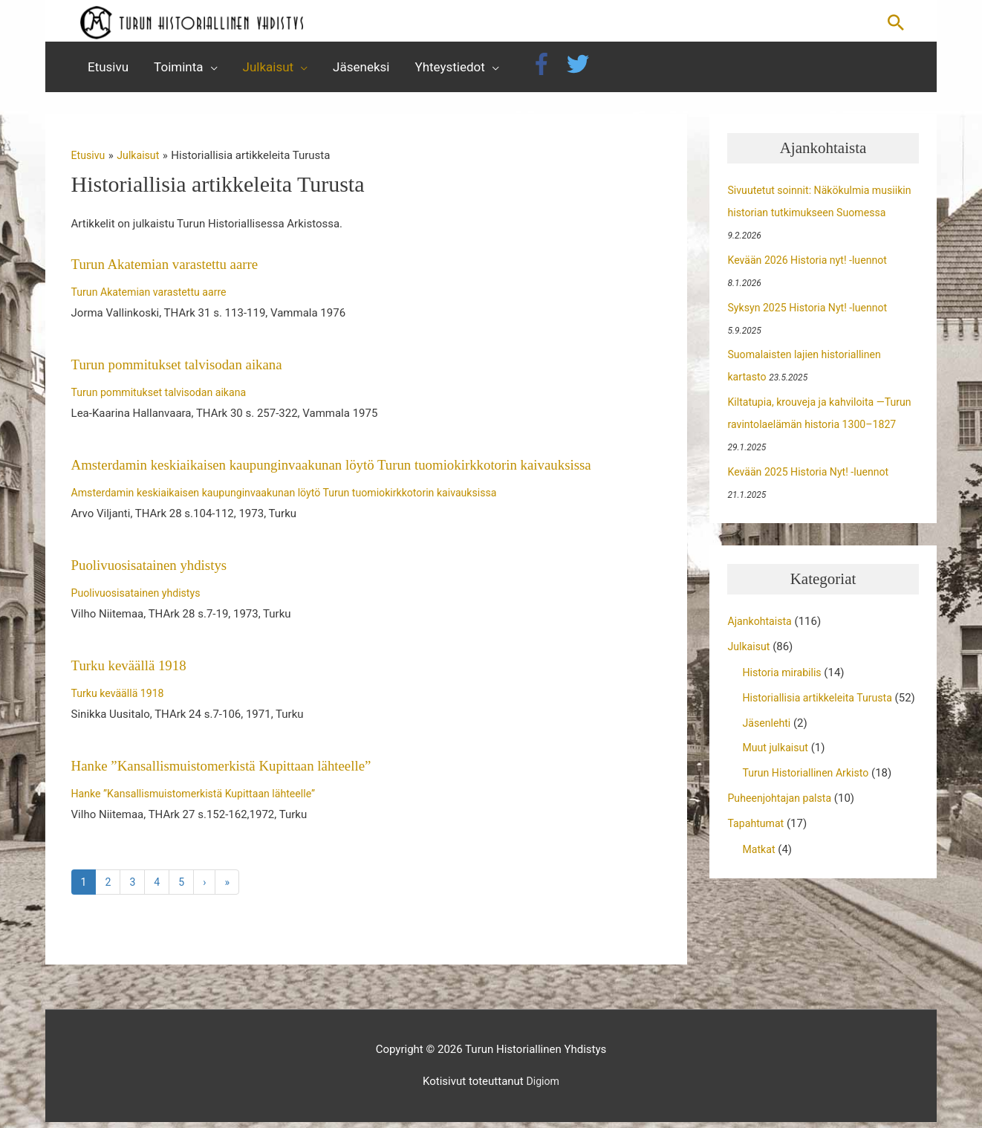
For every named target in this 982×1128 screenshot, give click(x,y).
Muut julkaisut (777, 776)
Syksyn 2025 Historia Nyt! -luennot (812, 313)
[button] (896, 24)
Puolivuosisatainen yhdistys (154, 571)
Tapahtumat (757, 851)
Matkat (759, 877)
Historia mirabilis (784, 679)
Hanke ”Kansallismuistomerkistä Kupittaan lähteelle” (230, 770)
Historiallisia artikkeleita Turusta (821, 704)
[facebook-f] (546, 70)
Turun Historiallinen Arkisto (809, 801)
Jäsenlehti (767, 751)
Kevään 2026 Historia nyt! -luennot (812, 266)
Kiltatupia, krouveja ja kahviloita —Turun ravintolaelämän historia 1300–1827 (819, 431)
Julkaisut (750, 653)
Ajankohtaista (761, 628)
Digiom (542, 1088)
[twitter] (581, 70)
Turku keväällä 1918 (132, 671)
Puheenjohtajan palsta (782, 827)
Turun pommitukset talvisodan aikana (183, 371)
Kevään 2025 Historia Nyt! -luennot (812, 478)
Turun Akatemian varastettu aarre (170, 270)
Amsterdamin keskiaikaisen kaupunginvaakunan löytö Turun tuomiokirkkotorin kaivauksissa (347, 470)
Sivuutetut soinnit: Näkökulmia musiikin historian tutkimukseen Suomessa (806, 219)
